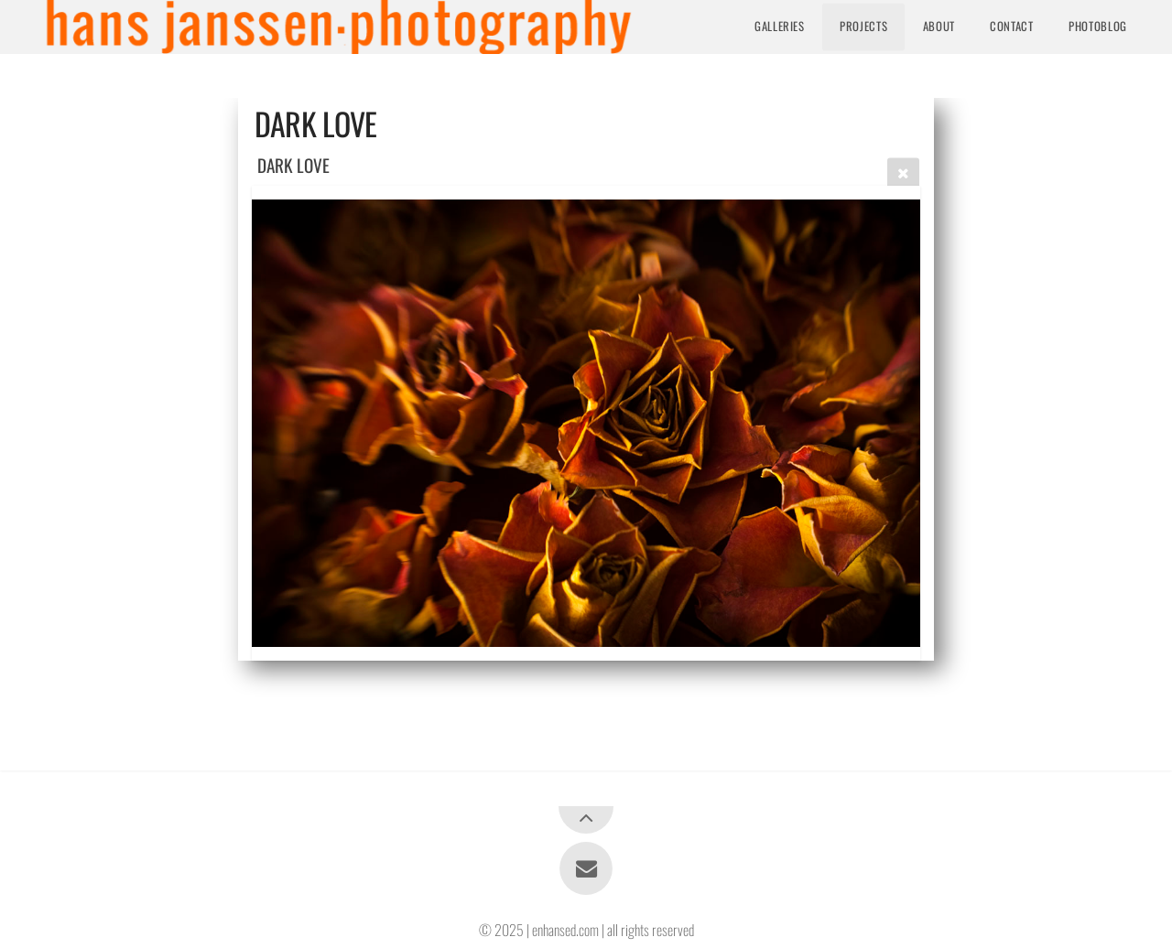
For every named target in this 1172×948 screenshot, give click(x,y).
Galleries (779, 26)
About (939, 26)
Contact (1011, 26)
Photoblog (1098, 26)
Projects (863, 26)
